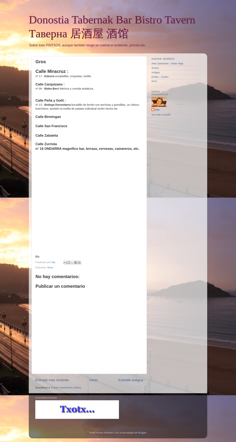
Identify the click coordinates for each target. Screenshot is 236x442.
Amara (155, 68)
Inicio (93, 380)
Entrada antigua (130, 380)
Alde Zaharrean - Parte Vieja (167, 63)
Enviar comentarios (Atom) (66, 387)
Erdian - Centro (160, 76)
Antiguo (155, 72)
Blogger (142, 432)
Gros (50, 267)
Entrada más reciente (52, 380)
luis (157, 109)
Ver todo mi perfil (160, 114)
